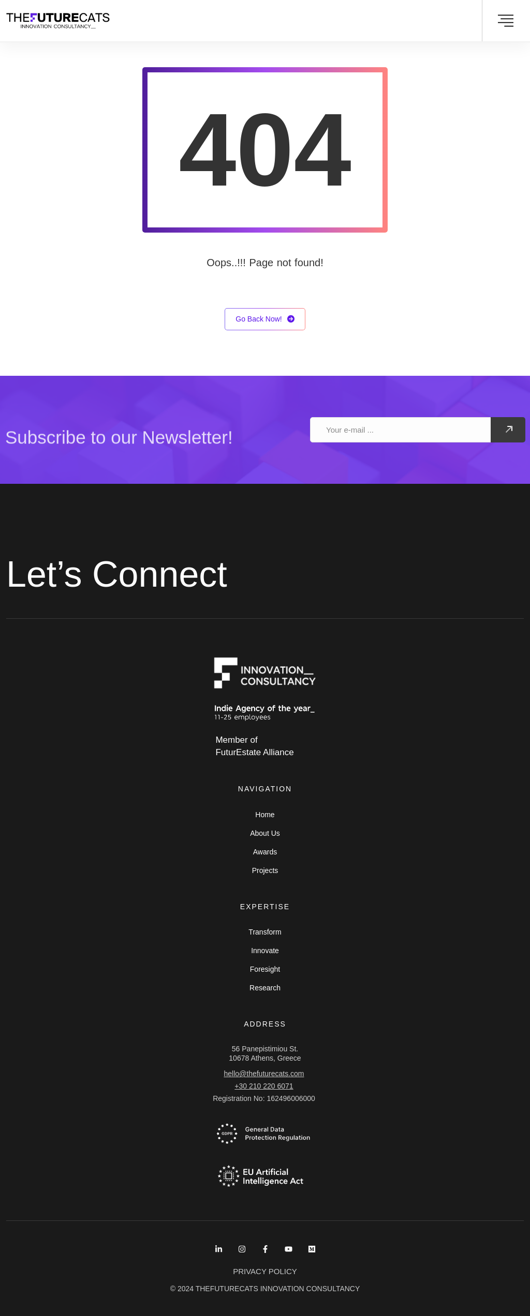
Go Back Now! (264, 319)
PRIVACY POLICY (265, 1271)
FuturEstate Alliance (254, 752)
